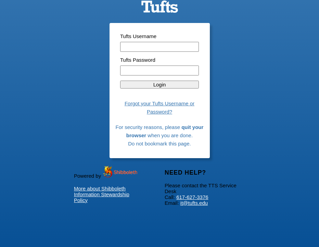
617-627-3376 (192, 197)
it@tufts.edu (194, 203)
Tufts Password (137, 60)
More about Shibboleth (100, 188)
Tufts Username (138, 36)
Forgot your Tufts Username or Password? (159, 108)
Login (159, 84)
